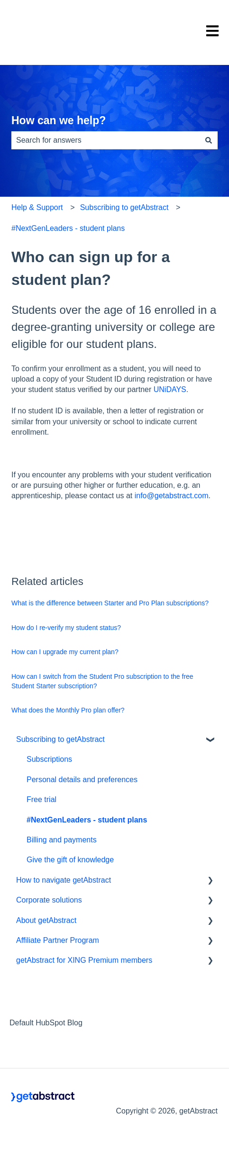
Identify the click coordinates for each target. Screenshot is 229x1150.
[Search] (209, 140)
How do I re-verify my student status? (66, 627)
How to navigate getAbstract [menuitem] (63, 880)
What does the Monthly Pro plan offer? (68, 710)
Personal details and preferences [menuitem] (82, 780)
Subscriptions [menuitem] (49, 759)
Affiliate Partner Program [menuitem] (57, 940)
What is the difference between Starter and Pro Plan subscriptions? (110, 603)
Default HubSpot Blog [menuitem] (45, 1023)
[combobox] (105, 140)
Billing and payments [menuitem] (62, 840)
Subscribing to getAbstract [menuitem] (60, 739)
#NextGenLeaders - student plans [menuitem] (87, 820)
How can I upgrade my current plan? (65, 652)
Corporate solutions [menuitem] (49, 900)
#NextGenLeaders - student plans (68, 228)
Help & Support (37, 207)
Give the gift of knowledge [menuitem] (70, 860)
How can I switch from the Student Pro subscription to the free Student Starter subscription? (102, 681)
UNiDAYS (170, 389)
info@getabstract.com (172, 496)
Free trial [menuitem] (41, 799)
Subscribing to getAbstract (124, 207)
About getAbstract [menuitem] (46, 920)
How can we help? (58, 120)
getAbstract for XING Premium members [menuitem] (84, 960)
